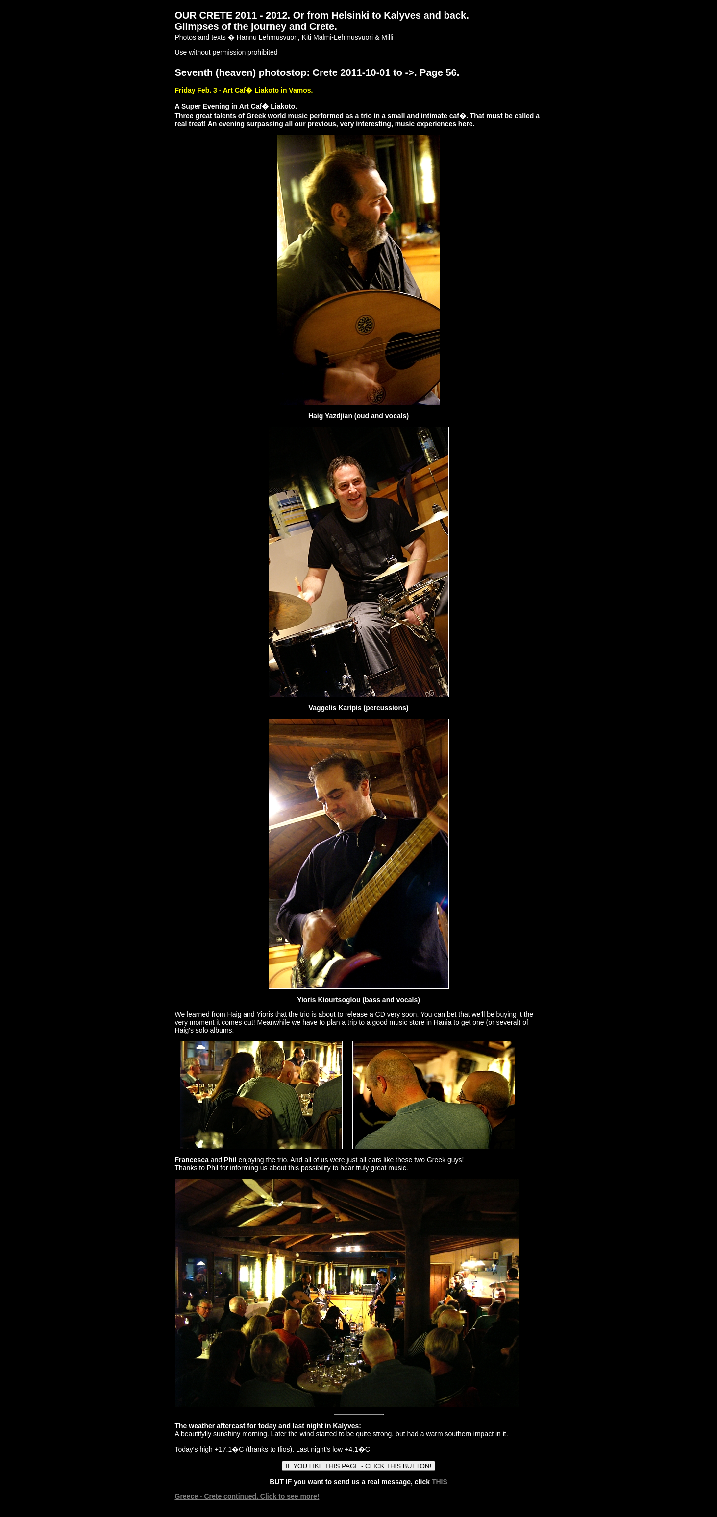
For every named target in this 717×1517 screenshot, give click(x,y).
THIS (439, 1482)
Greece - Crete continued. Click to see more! (247, 1496)
